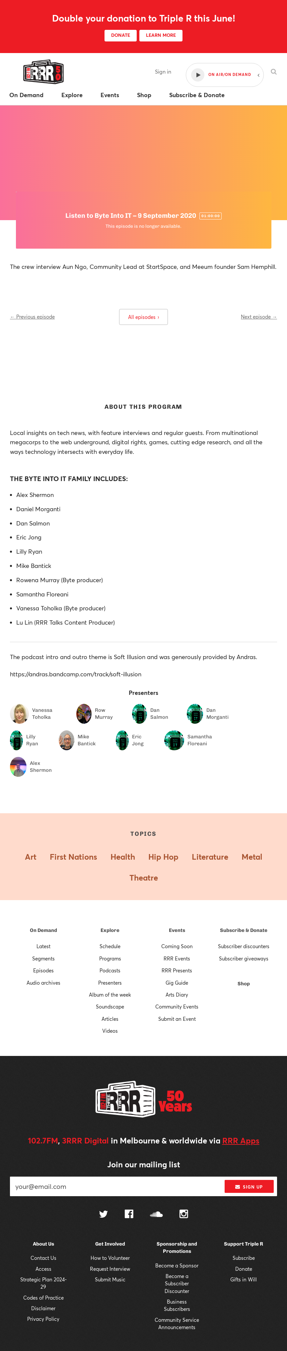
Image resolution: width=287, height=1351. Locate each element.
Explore (110, 930)
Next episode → (259, 316)
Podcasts (110, 970)
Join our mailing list (143, 1164)
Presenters (110, 982)
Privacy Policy (43, 1319)
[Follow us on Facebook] (129, 1214)
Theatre (143, 877)
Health (122, 856)
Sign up (249, 1187)
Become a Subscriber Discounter (177, 1283)
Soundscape (110, 1006)
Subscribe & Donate (243, 930)
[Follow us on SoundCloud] (156, 1215)
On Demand (43, 930)
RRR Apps (240, 1140)
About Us (43, 1244)
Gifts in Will (243, 1279)
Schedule (110, 946)
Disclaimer (43, 1308)
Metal (252, 856)
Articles (110, 1018)
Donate (243, 1268)
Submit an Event (177, 1018)
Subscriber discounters (243, 946)
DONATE (120, 35)
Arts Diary (177, 994)
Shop (244, 984)
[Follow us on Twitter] (103, 1214)
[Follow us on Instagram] (183, 1214)
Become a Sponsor (176, 1265)
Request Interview (110, 1268)
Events (177, 930)
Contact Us (43, 1258)
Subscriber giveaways (243, 958)
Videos (110, 1030)
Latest (43, 946)
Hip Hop (163, 856)
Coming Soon (177, 946)
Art (30, 856)
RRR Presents (177, 970)
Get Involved (110, 1244)
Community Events (176, 1006)
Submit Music (110, 1279)
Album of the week (110, 994)
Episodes (43, 970)
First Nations (73, 856)
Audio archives (43, 982)
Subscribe (244, 1258)
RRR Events (177, 958)
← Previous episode (32, 316)
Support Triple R (243, 1244)
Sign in (163, 71)
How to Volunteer (110, 1258)
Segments (43, 958)
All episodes (143, 317)
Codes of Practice (43, 1297)
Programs (110, 958)
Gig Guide (177, 982)
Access (43, 1268)
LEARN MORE (161, 35)
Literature (210, 856)
